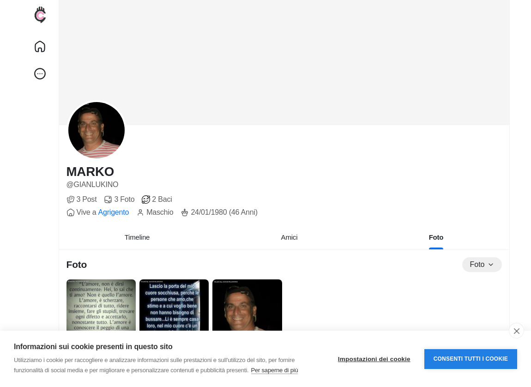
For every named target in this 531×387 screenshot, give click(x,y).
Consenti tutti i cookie (471, 359)
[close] (516, 331)
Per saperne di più (274, 370)
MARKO (90, 171)
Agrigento (113, 212)
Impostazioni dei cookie (374, 359)
